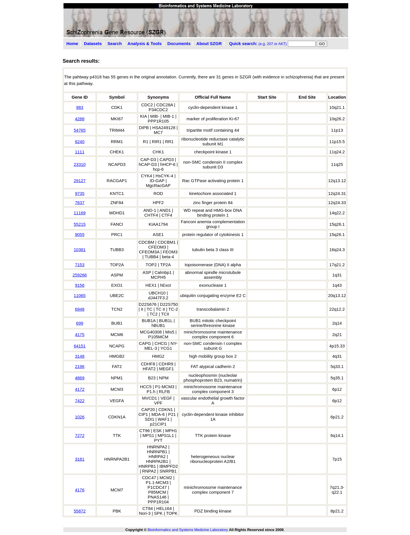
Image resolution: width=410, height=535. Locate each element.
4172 (79, 389)
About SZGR (209, 43)
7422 (79, 400)
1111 (79, 151)
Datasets (93, 43)
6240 (79, 141)
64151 (80, 345)
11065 (80, 295)
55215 (80, 224)
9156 (79, 285)
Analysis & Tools (145, 43)
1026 (79, 416)
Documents (179, 43)
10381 (80, 249)
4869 (79, 377)
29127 (80, 180)
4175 (79, 334)
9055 (79, 234)
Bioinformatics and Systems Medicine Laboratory (187, 530)
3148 (79, 356)
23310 (80, 164)
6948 (79, 309)
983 (79, 107)
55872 (80, 510)
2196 (79, 366)
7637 (79, 202)
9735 (79, 193)
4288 (79, 118)
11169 (80, 212)
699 (79, 323)
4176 (79, 489)
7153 (79, 264)
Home (72, 43)
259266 (80, 274)
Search (115, 43)
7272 (79, 435)
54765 (80, 130)
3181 (79, 459)
